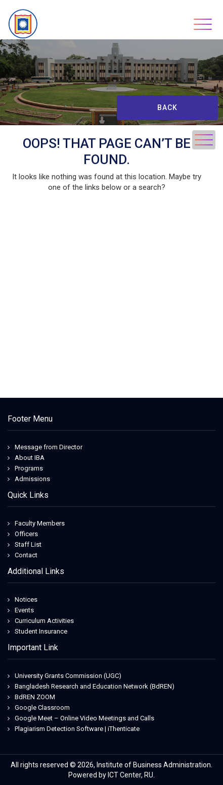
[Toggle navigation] (203, 24)
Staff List (28, 544)
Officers (26, 534)
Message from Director (48, 447)
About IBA (29, 457)
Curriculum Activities (44, 620)
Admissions (32, 479)
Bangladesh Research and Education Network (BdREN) (94, 686)
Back (167, 107)
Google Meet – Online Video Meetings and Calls (84, 718)
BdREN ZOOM (35, 697)
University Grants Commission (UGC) (68, 675)
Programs (29, 468)
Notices (26, 599)
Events (24, 610)
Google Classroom (42, 707)
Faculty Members (40, 523)
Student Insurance (41, 631)
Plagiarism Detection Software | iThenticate (77, 728)
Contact (26, 555)
